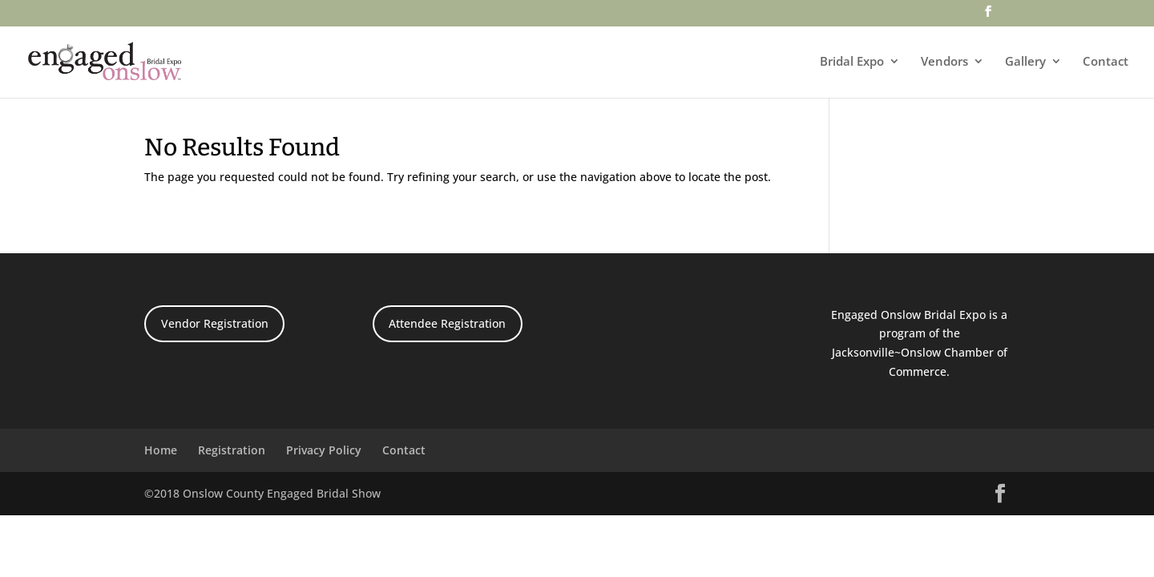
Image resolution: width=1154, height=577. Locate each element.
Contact (1105, 62)
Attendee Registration (447, 323)
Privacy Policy (323, 450)
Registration (231, 450)
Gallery (1025, 62)
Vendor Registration (214, 323)
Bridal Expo (852, 62)
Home (160, 450)
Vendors (944, 62)
